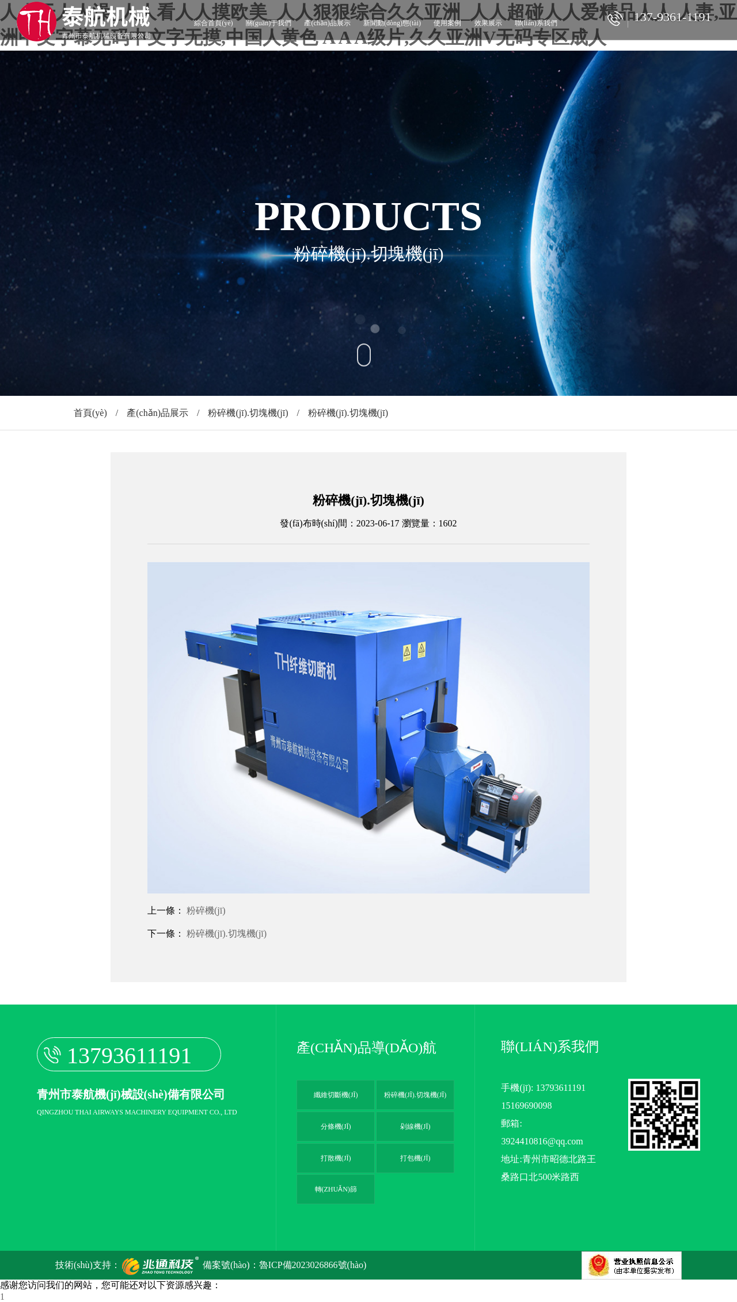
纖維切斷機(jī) (336, 1095)
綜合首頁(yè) (213, 23)
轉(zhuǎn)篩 (336, 1189)
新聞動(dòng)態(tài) (392, 23)
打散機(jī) (336, 1158)
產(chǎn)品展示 (327, 23)
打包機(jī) (415, 1158)
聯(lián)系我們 (536, 23)
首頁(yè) (90, 413)
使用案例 (447, 23)
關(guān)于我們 (268, 23)
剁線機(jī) (415, 1126)
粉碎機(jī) (206, 910)
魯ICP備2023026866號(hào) (313, 1265)
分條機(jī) (336, 1126)
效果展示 (488, 23)
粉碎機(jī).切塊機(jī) (248, 413)
